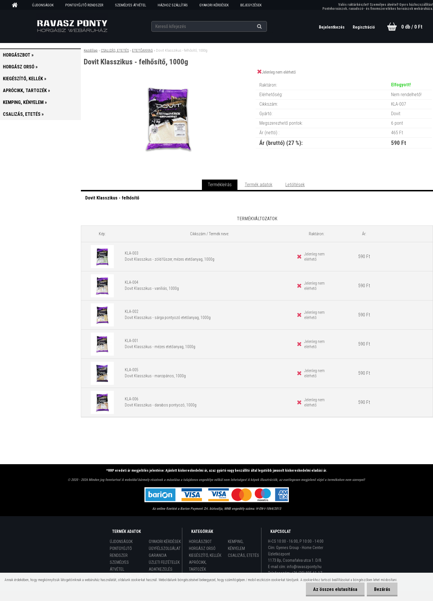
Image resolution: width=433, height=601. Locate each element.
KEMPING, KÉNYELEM (236, 545)
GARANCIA (158, 555)
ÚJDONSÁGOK (43, 5)
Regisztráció (364, 27)
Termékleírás (220, 184)
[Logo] (72, 26)
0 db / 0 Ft (411, 27)
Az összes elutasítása (335, 589)
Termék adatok (258, 184)
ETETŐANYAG (142, 50)
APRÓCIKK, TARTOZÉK (198, 566)
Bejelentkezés (332, 27)
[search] (266, 26)
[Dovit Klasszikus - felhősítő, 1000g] (168, 79)
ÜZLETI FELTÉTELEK (164, 562)
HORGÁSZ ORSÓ (202, 548)
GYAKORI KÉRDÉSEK (214, 5)
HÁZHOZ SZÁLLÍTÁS (173, 5)
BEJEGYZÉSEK (251, 5)
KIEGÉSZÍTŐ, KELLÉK (205, 555)
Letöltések (295, 184)
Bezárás (382, 589)
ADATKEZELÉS (160, 569)
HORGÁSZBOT (200, 541)
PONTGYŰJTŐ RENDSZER (84, 5)
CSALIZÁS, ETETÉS (115, 50)
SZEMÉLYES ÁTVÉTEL (130, 5)
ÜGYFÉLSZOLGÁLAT (165, 548)
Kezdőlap (91, 50)
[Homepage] (16, 5)
